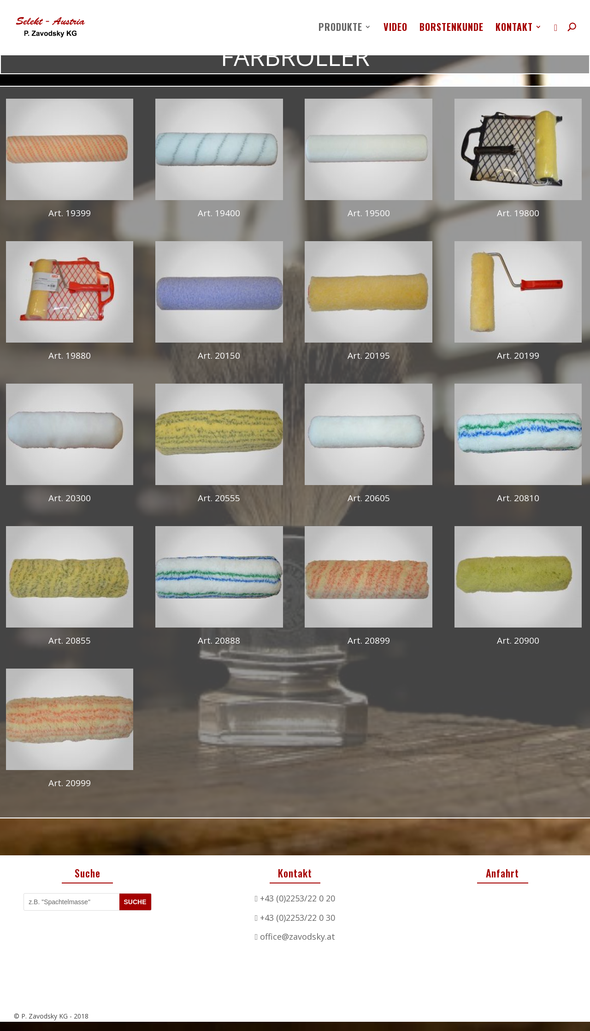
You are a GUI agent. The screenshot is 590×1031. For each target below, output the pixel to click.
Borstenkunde (451, 29)
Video (395, 29)
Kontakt (514, 29)
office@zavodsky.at (297, 936)
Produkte (340, 29)
